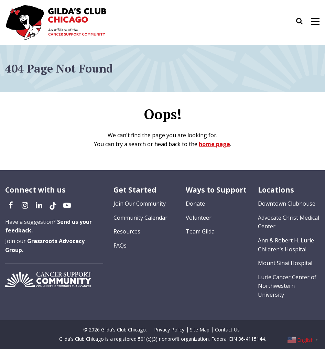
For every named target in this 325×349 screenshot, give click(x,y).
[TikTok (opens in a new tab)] (53, 205)
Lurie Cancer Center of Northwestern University (287, 285)
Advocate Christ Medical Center (288, 222)
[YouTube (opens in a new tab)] (67, 205)
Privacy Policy (169, 329)
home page (214, 144)
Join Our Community (139, 203)
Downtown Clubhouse (286, 203)
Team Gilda (200, 231)
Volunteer (199, 217)
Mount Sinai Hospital (285, 263)
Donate (195, 203)
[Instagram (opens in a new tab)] (25, 205)
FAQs (120, 245)
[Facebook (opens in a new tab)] (10, 205)
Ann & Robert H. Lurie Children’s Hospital (286, 245)
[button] (303, 22)
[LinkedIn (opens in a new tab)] (39, 205)
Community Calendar (140, 217)
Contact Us (227, 329)
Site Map (199, 329)
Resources (126, 231)
